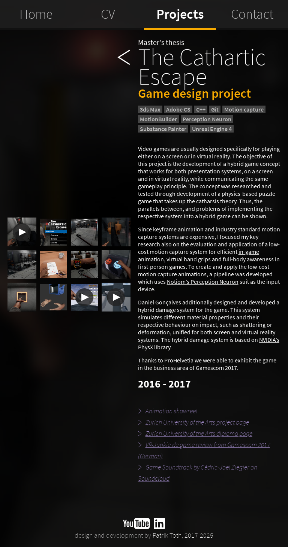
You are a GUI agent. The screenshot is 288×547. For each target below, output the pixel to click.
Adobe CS (178, 109)
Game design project (194, 93)
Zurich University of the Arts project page (193, 422)
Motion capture (244, 109)
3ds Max (150, 109)
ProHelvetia (179, 360)
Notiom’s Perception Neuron (202, 281)
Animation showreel (167, 411)
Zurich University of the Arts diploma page (195, 433)
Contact (252, 14)
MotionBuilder (158, 119)
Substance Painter (163, 129)
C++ (201, 109)
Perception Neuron (207, 119)
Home (36, 14)
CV (108, 14)
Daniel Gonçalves (159, 302)
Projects (180, 14)
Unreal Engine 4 (212, 129)
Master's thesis (161, 42)
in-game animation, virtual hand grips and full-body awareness (206, 255)
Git (215, 109)
